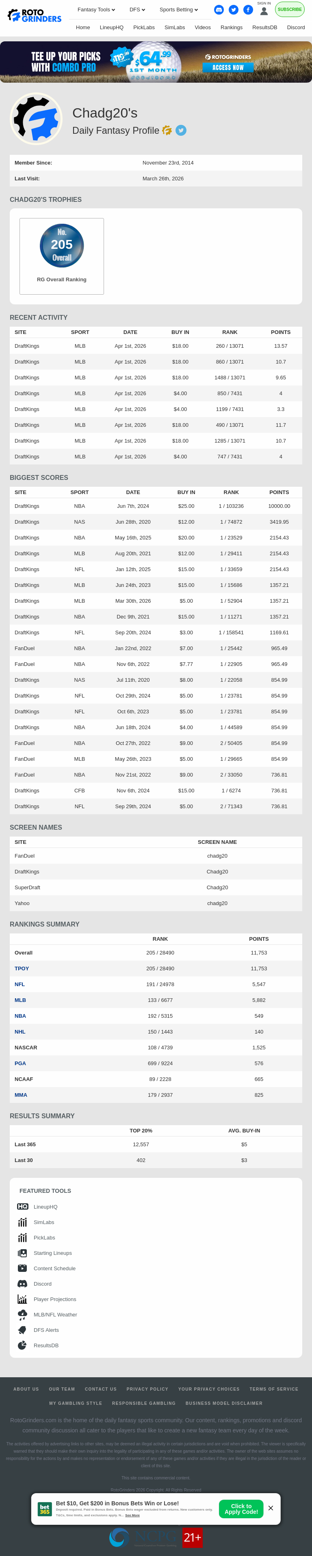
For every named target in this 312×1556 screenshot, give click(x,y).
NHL (20, 1032)
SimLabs (175, 27)
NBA (20, 1016)
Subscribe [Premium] (290, 9)
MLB (20, 1000)
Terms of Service (274, 1389)
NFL (20, 984)
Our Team (62, 1389)
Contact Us (101, 1389)
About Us (26, 1389)
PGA (20, 1063)
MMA (21, 1095)
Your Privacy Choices (209, 1389)
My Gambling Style (75, 1403)
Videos (203, 27)
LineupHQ (112, 27)
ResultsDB (264, 27)
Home (83, 27)
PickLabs (144, 27)
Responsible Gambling (144, 1403)
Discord (296, 27)
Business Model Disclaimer (224, 1403)
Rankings (232, 27)
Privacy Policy (148, 1389)
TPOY (22, 968)
